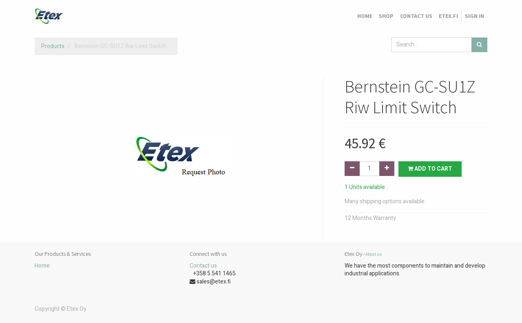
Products (52, 46)
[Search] (479, 44)
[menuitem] (365, 16)
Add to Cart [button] (430, 169)
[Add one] (386, 168)
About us (373, 254)
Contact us (203, 265)
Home (42, 265)
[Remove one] (352, 168)
